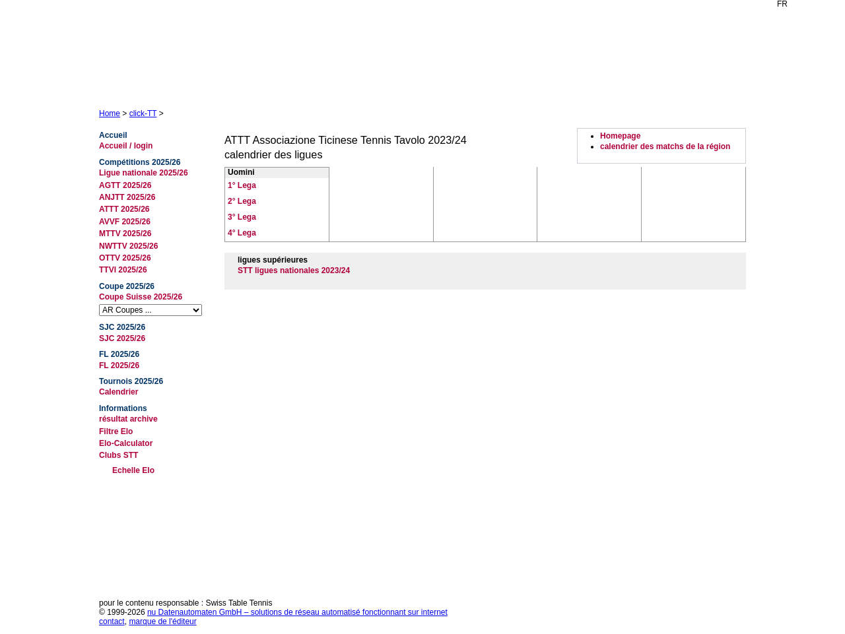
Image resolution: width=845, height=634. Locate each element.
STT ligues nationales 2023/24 (294, 270)
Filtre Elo (116, 431)
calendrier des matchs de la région (665, 146)
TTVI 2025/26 (123, 269)
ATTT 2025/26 (124, 209)
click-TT (143, 113)
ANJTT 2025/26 (127, 197)
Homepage (620, 136)
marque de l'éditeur (162, 621)
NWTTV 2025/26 (128, 246)
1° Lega (242, 185)
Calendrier (118, 391)
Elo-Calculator (125, 443)
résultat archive (128, 419)
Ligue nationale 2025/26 (143, 172)
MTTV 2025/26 (125, 233)
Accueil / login (125, 145)
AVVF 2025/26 (125, 221)
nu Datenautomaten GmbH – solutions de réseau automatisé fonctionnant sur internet (297, 612)
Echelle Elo (133, 470)
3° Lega (242, 217)
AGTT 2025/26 (125, 185)
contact (112, 621)
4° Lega (242, 233)
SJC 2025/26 (122, 338)
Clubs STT (118, 455)
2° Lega (242, 201)
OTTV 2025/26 (125, 258)
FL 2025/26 (119, 365)
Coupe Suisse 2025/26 (140, 296)
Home (109, 113)
